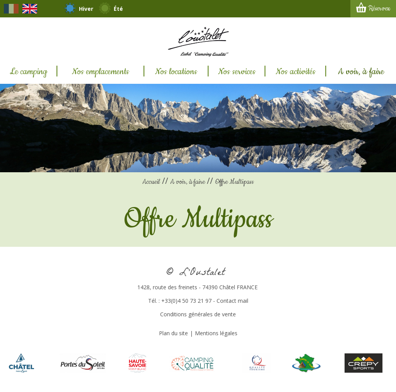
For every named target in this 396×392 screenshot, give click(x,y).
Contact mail (232, 300)
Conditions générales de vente (198, 314)
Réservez (379, 8)
